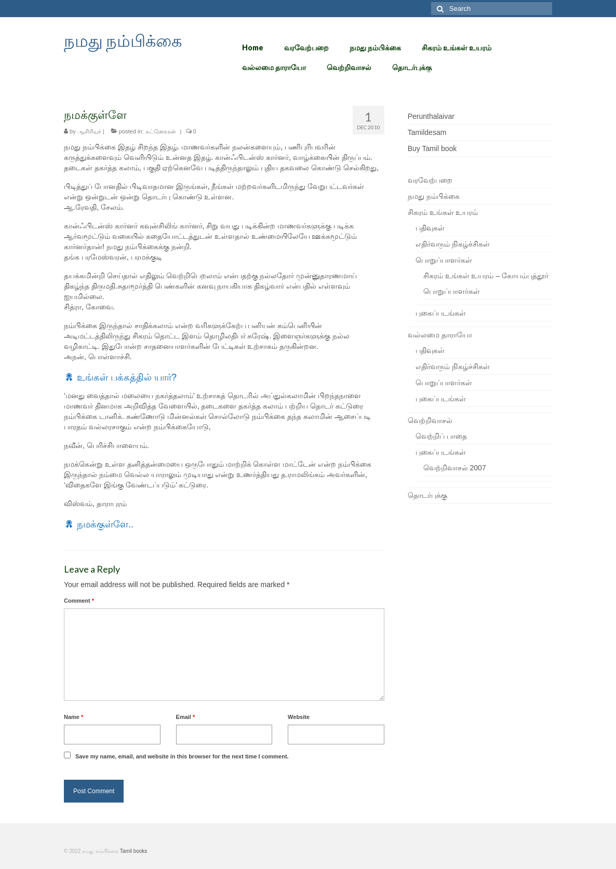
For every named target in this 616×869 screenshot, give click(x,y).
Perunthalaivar (431, 116)
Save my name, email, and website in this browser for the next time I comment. (182, 756)
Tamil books (134, 851)
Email (185, 717)
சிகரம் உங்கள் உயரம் (443, 212)
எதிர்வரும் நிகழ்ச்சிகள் (453, 244)
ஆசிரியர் (89, 131)
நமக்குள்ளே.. (105, 524)
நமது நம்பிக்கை (123, 40)
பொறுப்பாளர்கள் (444, 260)
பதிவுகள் (430, 228)
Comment (79, 601)
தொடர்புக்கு (427, 495)
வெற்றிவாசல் (430, 420)
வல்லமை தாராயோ (440, 335)
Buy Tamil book (432, 148)
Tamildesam (427, 132)
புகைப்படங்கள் (441, 313)
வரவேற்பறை (430, 180)
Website (299, 717)
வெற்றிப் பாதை (441, 436)
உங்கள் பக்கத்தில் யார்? (127, 377)
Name (73, 717)
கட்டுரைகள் (160, 131)
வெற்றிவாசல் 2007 (454, 468)
